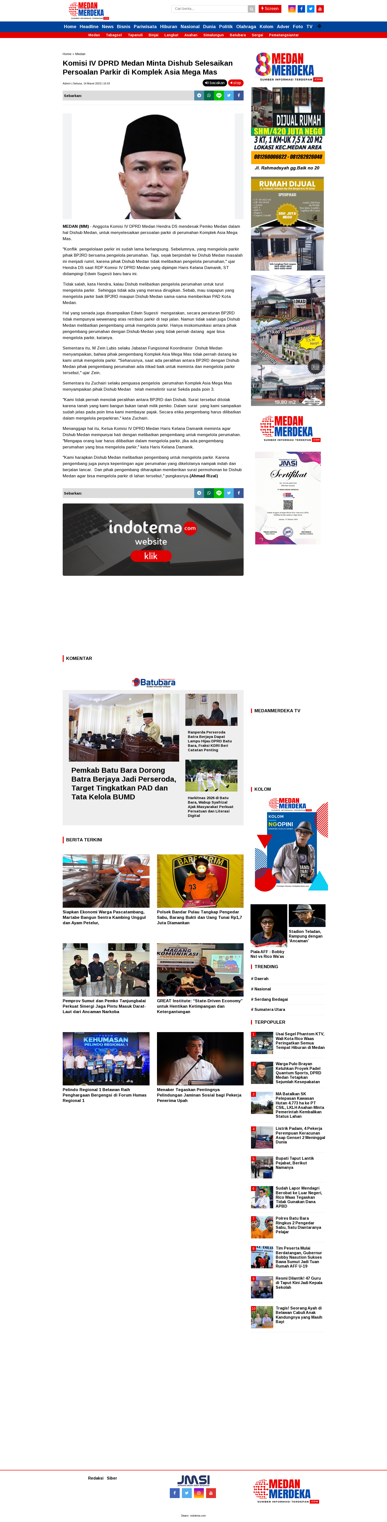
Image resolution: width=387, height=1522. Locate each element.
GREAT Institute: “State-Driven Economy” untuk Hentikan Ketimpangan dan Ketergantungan (200, 1006)
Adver (283, 26)
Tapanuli (135, 35)
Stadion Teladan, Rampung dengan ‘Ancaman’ (306, 936)
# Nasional (261, 989)
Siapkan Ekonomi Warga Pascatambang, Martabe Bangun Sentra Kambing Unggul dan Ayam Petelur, (104, 917)
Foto (298, 26)
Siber (112, 1478)
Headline (89, 26)
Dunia (209, 26)
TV (309, 26)
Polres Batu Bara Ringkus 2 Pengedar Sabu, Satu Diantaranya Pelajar (298, 1225)
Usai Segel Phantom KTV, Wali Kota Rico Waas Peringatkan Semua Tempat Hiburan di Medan (300, 1041)
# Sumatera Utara (268, 1009)
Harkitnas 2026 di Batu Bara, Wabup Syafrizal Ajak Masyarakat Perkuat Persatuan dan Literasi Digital (210, 807)
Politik (226, 26)
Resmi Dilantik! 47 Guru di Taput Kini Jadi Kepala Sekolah (299, 1282)
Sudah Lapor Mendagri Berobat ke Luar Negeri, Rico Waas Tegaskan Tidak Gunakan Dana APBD (299, 1197)
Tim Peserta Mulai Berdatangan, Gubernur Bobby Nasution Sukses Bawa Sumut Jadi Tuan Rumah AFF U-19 (299, 1257)
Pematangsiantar (284, 35)
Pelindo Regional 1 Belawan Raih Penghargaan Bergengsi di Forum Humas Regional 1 (105, 1095)
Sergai (257, 35)
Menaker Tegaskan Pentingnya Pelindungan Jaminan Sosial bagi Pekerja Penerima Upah (199, 1095)
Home (70, 26)
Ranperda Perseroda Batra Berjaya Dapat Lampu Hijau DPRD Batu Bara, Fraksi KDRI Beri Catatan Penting (210, 741)
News (108, 26)
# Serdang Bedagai (269, 999)
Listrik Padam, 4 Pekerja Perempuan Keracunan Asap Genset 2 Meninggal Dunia (300, 1135)
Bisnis (123, 26)
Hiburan (168, 26)
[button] (319, 23)
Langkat (171, 35)
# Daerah (260, 979)
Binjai (153, 35)
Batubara (238, 35)
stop (236, 83)
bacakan (215, 83)
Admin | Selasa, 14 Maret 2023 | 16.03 (86, 83)
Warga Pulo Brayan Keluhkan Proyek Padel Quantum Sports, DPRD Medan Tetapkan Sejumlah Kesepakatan (298, 1073)
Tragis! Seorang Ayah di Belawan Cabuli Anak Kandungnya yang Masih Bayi (299, 1315)
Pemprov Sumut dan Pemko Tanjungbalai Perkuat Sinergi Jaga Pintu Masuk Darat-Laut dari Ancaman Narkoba (104, 1006)
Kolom (266, 26)
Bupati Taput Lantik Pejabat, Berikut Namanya (295, 1162)
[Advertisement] (153, 617)
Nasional (190, 26)
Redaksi (95, 1478)
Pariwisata (145, 26)
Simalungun (213, 35)
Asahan (190, 35)
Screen (270, 8)
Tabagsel (114, 35)
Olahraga (246, 26)
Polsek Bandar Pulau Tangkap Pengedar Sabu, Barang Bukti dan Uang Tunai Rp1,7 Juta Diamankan (199, 917)
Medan (94, 35)
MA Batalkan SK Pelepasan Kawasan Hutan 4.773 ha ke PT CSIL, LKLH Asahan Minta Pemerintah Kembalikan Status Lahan (300, 1105)
